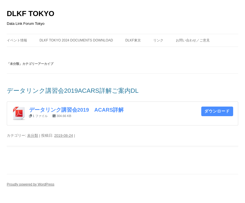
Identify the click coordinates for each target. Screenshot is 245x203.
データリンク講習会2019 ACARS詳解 (76, 110)
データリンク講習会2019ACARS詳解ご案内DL (73, 90)
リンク (158, 40)
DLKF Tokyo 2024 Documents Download (76, 40)
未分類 (32, 135)
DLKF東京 (133, 40)
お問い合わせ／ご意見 (193, 40)
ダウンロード (217, 111)
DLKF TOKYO (30, 13)
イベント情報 (17, 40)
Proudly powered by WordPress (30, 184)
